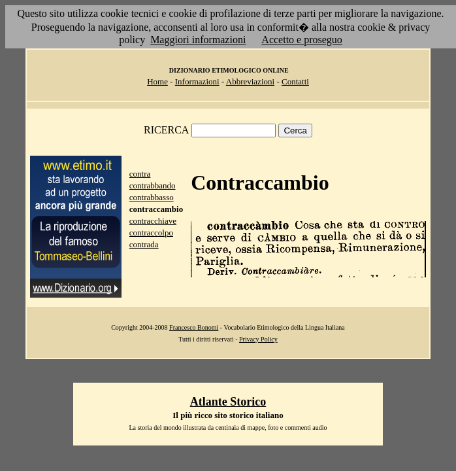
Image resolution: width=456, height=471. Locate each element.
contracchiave (152, 221)
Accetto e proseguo (301, 39)
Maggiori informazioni (198, 39)
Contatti (295, 81)
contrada (144, 244)
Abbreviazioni (250, 81)
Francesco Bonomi (193, 327)
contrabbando (152, 185)
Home (157, 81)
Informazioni (197, 81)
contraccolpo (151, 232)
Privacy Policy (258, 339)
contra (139, 174)
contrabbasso (151, 197)
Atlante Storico (228, 401)
